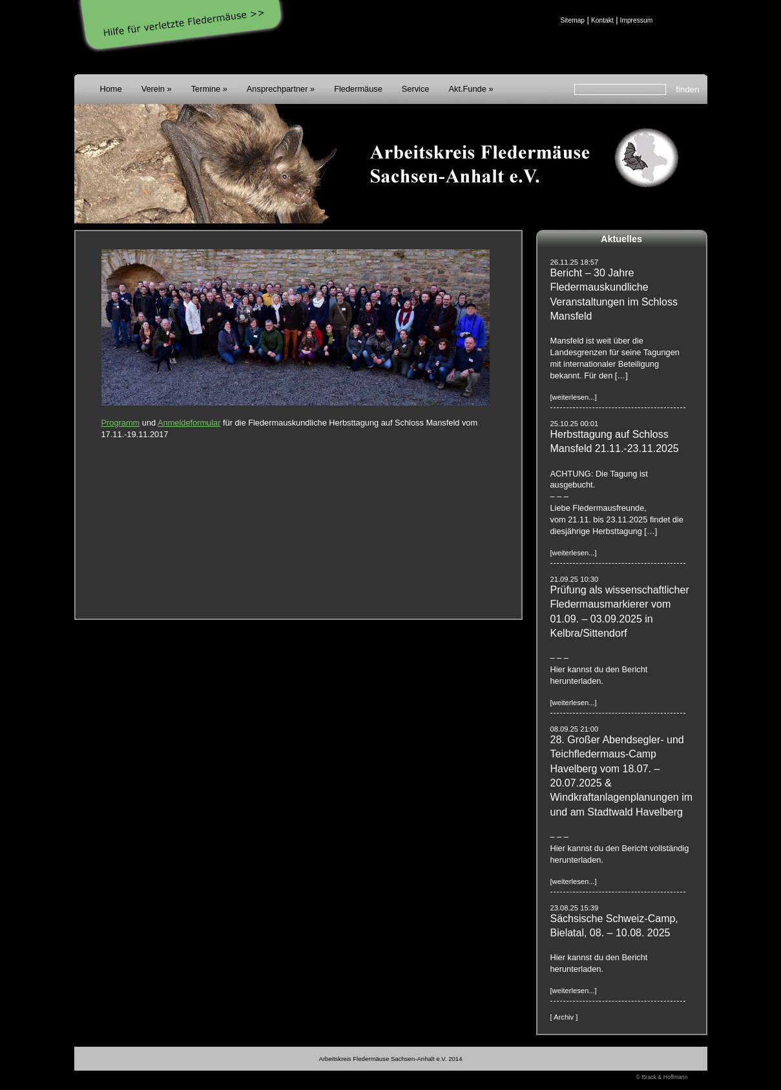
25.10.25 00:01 (574, 423)
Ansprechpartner (277, 89)
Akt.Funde (467, 89)
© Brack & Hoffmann (662, 1077)
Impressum (636, 20)
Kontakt (602, 20)
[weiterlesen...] (573, 397)
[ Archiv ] (564, 1017)
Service (416, 89)
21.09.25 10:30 (574, 579)
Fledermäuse (358, 89)
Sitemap (573, 20)
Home (111, 89)
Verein (153, 89)
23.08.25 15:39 (574, 908)
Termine (206, 89)
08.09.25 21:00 (574, 729)
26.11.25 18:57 (574, 262)
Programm (120, 422)
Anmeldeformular (189, 422)
